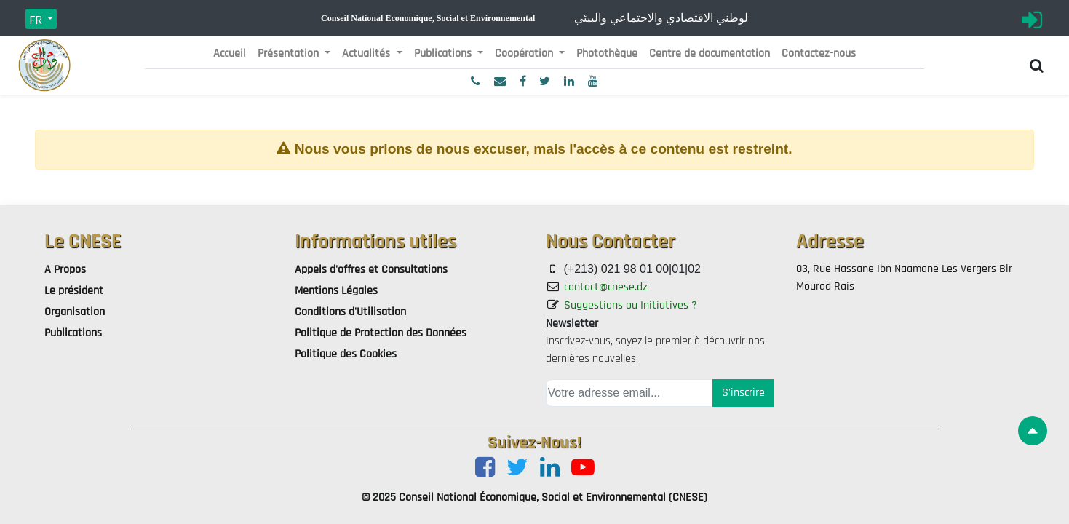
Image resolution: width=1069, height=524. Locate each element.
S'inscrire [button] (743, 392)
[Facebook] (485, 468)
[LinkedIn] (549, 468)
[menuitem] (229, 53)
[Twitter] (517, 468)
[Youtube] (582, 468)
